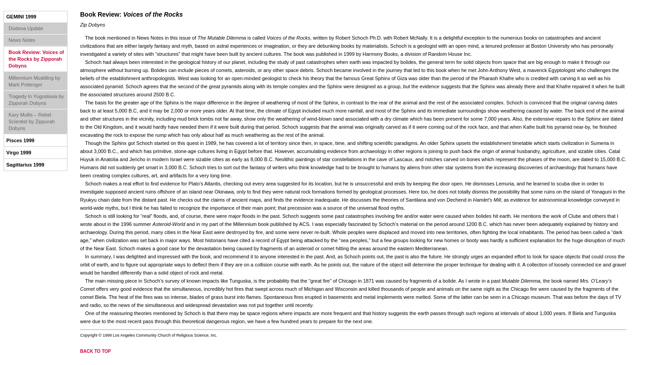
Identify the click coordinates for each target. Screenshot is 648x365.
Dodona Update (26, 28)
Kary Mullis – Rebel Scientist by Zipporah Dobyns (32, 121)
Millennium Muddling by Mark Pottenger (34, 81)
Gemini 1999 (21, 16)
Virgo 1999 (18, 152)
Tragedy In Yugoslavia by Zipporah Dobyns (36, 100)
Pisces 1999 (20, 140)
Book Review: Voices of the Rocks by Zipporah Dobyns (36, 59)
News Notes (22, 40)
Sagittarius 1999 (25, 164)
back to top (95, 351)
